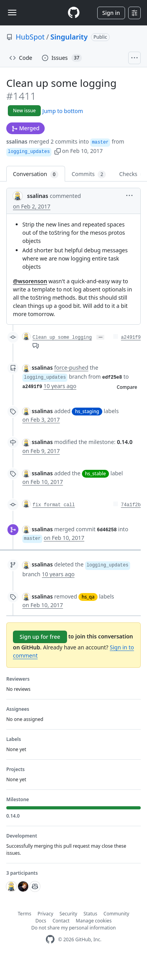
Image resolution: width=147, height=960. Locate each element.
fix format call (54, 505)
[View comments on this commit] (36, 345)
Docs (40, 920)
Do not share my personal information (73, 927)
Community (116, 913)
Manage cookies (93, 920)
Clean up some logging (62, 337)
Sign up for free (40, 636)
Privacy (45, 913)
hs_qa (88, 596)
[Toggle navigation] (12, 12)
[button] (57, 151)
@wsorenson (30, 281)
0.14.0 (124, 442)
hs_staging (87, 411)
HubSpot (30, 36)
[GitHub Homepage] (50, 939)
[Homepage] (73, 12)
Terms (24, 913)
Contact (61, 920)
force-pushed (71, 367)
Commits (89, 174)
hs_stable (95, 473)
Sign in (111, 12)
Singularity (69, 36)
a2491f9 (131, 337)
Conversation (35, 174)
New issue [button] (24, 110)
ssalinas (16, 141)
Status (90, 913)
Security (68, 913)
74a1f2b (131, 505)
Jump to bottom (62, 111)
